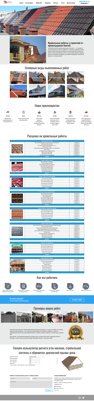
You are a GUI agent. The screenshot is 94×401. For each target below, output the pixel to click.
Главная (21, 3)
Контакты (55, 3)
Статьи (62, 3)
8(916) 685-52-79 (84, 1)
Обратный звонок (71, 3)
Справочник (47, 3)
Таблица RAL (39, 3)
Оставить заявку (77, 300)
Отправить (48, 390)
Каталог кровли (29, 3)
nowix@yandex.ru (84, 3)
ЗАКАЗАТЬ (47, 156)
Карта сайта (56, 390)
